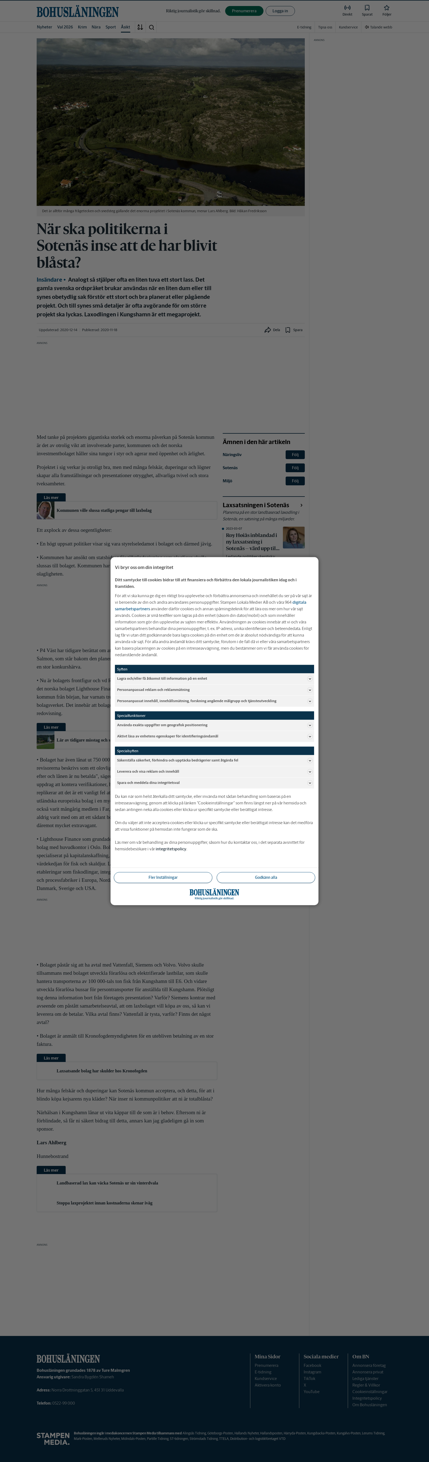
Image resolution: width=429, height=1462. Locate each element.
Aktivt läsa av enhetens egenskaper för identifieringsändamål (215, 736)
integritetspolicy (171, 848)
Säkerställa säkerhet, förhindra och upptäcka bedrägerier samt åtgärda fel (215, 760)
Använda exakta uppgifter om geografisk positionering (215, 725)
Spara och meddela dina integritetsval (215, 783)
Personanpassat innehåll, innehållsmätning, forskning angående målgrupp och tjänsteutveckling (215, 701)
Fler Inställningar (163, 877)
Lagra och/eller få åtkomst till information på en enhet (215, 678)
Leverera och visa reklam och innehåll (215, 771)
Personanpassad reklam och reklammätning (215, 690)
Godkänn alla (266, 877)
